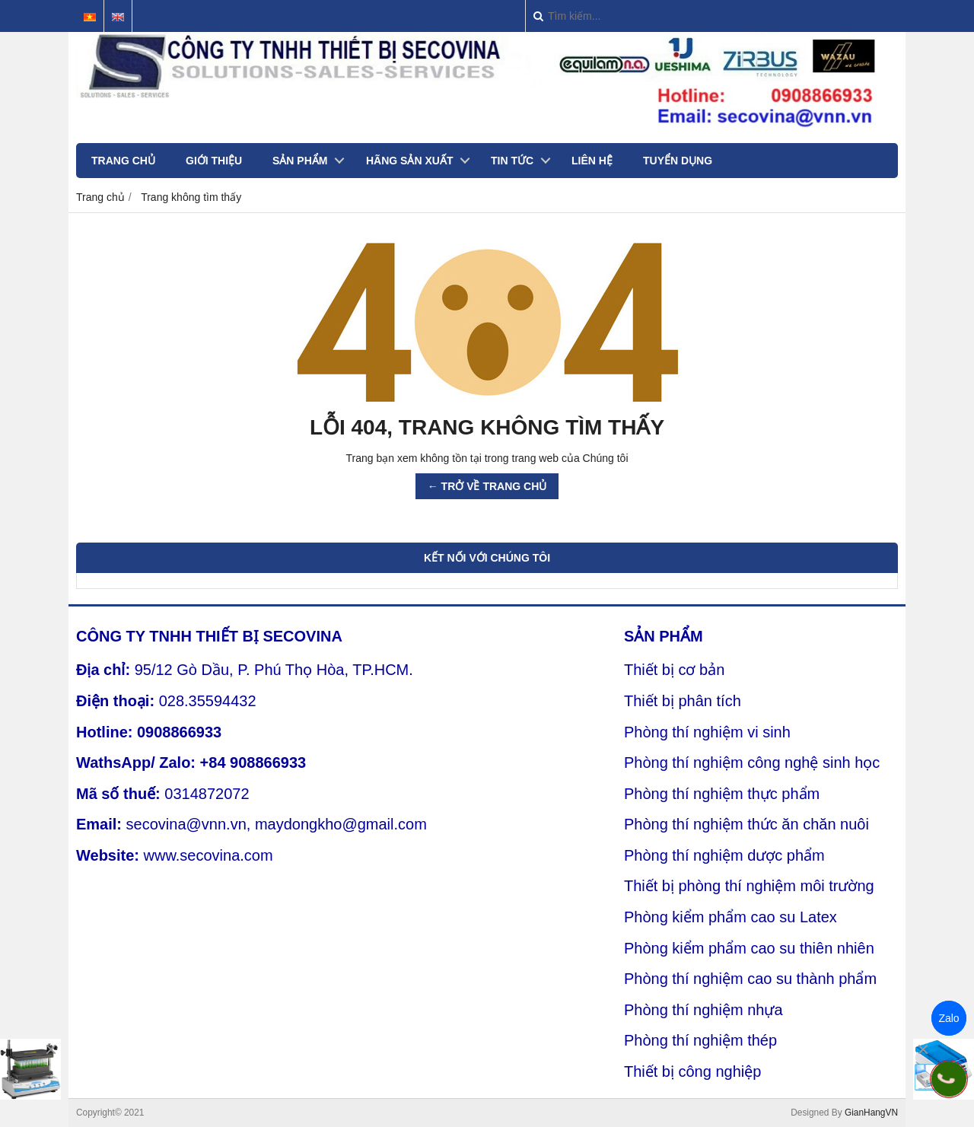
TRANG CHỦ (123, 160)
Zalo (948, 1018)
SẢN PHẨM (299, 160)
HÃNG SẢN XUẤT (409, 160)
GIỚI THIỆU (214, 160)
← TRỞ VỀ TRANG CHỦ (487, 486)
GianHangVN (871, 1112)
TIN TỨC (512, 160)
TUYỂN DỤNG (677, 160)
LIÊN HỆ (592, 160)
